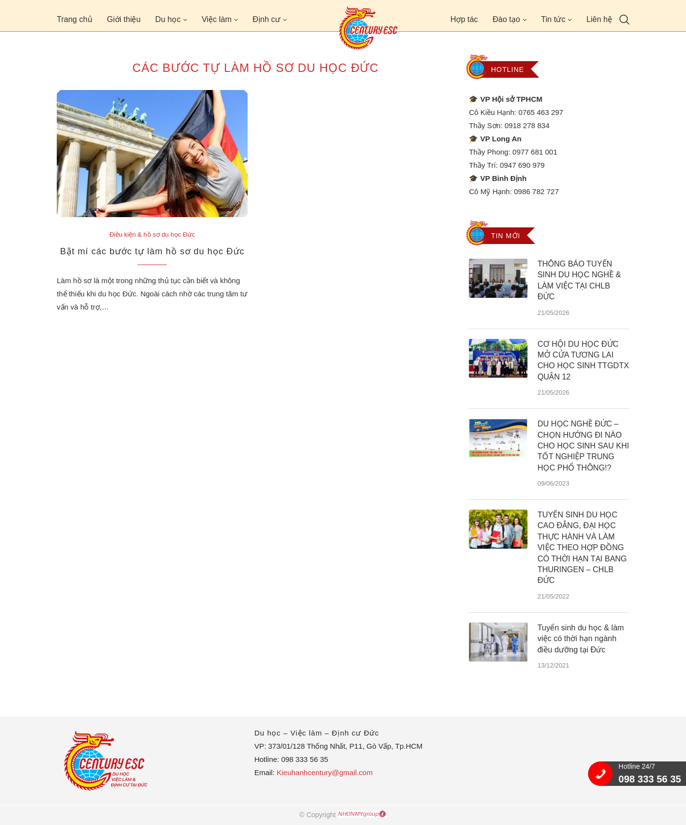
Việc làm (216, 19)
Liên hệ (599, 19)
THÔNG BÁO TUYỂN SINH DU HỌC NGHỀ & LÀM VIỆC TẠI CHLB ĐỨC (578, 280)
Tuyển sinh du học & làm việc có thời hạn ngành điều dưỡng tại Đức (580, 639)
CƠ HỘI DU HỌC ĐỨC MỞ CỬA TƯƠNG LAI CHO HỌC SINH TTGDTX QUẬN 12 (583, 360)
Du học (168, 19)
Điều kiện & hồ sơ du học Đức (152, 234)
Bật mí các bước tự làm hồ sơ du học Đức (152, 251)
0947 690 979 (522, 165)
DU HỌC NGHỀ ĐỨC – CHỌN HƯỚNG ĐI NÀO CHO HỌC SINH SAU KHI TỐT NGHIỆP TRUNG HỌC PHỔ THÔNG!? (583, 446)
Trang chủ (74, 19)
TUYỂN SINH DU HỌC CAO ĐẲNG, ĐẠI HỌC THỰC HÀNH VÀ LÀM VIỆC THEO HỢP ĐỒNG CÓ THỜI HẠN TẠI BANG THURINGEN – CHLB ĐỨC (582, 547)
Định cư (266, 19)
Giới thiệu (124, 19)
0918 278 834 (526, 125)
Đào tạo (506, 19)
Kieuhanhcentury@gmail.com (324, 772)
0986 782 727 (536, 191)
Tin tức (553, 19)
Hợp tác (464, 19)
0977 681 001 (534, 152)
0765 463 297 (540, 112)
